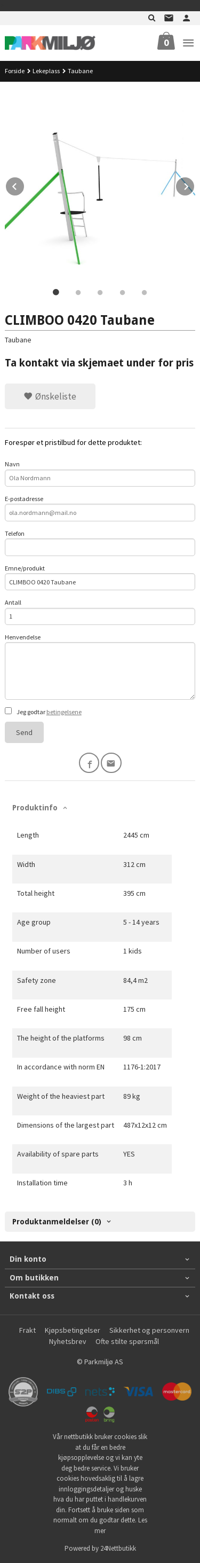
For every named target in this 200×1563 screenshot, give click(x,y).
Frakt (27, 1330)
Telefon (100, 542)
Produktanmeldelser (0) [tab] (56, 1221)
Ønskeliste (49, 396)
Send (24, 732)
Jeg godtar (43, 711)
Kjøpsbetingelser (72, 1330)
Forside (15, 71)
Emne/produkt (100, 577)
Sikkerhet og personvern (149, 1330)
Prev (24, 184)
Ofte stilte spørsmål (127, 1341)
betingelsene (64, 712)
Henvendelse (100, 666)
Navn (100, 473)
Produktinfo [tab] (35, 807)
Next (194, 184)
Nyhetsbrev (67, 1341)
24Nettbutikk (118, 1548)
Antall (100, 611)
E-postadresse (100, 508)
